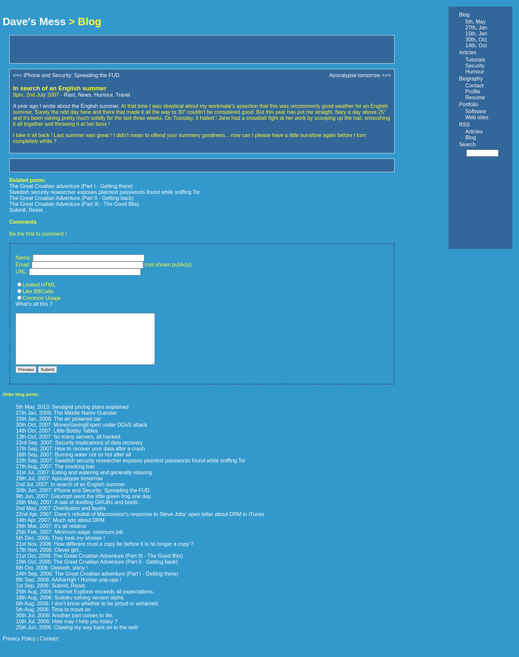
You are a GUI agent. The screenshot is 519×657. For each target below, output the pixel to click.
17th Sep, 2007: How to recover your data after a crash (80, 458)
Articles (467, 52)
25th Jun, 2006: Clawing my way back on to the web (77, 637)
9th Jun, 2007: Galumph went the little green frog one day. (84, 506)
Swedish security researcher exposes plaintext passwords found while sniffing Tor (104, 192)
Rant (69, 95)
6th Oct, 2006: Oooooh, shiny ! (52, 578)
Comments (23, 222)
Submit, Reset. (26, 210)
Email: (23, 264)
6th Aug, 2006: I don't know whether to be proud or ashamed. (87, 613)
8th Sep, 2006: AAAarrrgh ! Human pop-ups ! (68, 589)
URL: (21, 271)
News (84, 95)
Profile (472, 91)
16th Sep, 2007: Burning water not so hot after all (73, 464)
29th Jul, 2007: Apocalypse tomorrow (59, 488)
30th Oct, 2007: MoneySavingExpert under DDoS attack (81, 435)
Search (467, 144)
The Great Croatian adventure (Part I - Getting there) (71, 186)
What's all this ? (34, 304)
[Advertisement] (90, 49)
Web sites (477, 117)
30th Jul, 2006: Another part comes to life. (65, 625)
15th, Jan (476, 33)
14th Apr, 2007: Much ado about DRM (60, 530)
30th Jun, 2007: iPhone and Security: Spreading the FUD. (83, 500)
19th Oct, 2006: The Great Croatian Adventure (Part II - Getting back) (97, 572)
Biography (471, 78)
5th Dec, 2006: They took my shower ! (60, 548)
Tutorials (475, 60)
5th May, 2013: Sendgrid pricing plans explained (72, 417)
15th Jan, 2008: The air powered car (58, 429)
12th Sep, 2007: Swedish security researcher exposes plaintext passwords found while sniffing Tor (131, 470)
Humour (103, 95)
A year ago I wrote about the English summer (65, 106)
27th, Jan (476, 27)
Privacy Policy (19, 648)
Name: (23, 257)
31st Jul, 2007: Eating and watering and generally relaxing (84, 482)
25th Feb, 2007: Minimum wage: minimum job (69, 542)
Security (475, 66)
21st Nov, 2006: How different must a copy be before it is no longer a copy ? (105, 554)
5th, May (475, 21)
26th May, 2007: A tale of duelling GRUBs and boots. (77, 512)
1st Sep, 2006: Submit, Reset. (51, 595)
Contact (474, 85)
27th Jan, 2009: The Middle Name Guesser (66, 423)
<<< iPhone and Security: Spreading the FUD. (67, 75)
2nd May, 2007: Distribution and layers (61, 518)
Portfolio (469, 104)
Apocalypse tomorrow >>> (360, 75)
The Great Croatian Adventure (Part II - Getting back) (71, 198)
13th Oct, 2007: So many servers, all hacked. (68, 446)
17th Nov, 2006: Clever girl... (49, 560)
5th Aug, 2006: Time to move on (53, 619)
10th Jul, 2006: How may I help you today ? (67, 631)
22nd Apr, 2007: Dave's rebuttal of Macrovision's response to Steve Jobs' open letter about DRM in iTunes (140, 524)
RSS (464, 124)
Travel (123, 95)
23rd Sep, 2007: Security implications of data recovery (79, 452)
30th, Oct (476, 39)
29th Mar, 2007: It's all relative (51, 536)
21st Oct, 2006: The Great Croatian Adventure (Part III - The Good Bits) (99, 566)
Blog (464, 15)
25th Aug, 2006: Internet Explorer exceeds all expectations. (85, 601)
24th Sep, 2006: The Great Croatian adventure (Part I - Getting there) (97, 584)
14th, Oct (476, 45)
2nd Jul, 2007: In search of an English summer (70, 494)
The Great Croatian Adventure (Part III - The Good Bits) (74, 204)
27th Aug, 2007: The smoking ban (55, 476)
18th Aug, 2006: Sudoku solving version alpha (69, 607)
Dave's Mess (34, 21)
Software (475, 111)
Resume (475, 97)
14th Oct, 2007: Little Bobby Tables (57, 441)
